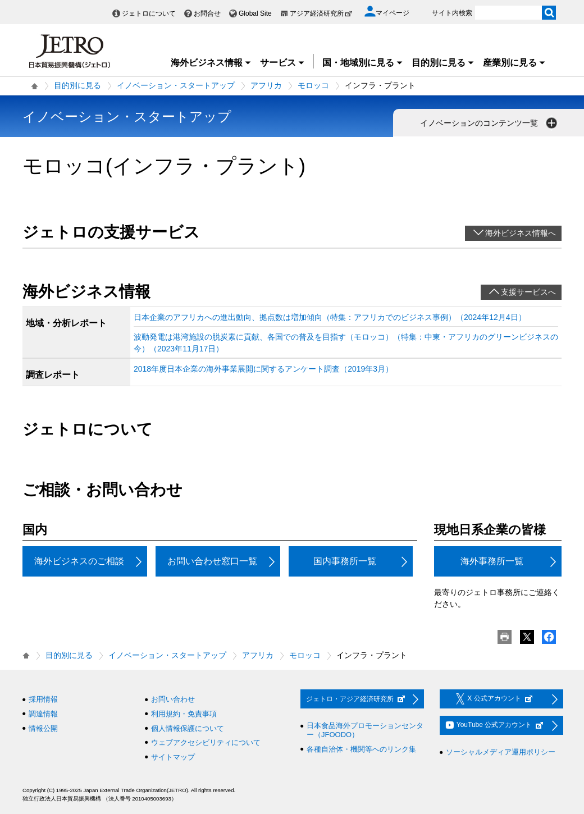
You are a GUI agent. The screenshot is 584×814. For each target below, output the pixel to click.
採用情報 (43, 699)
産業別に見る (514, 62)
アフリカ (266, 85)
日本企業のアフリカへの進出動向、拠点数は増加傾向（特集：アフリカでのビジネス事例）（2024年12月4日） (330, 317)
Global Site (255, 13)
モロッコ (313, 85)
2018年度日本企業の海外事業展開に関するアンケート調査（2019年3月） (263, 368)
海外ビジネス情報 (211, 62)
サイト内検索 (452, 13)
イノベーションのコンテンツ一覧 (489, 122)
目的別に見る (443, 62)
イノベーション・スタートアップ (176, 85)
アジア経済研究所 (321, 13)
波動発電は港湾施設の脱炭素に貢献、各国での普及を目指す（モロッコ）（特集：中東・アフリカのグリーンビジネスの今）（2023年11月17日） (346, 342)
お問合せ (207, 13)
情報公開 (43, 728)
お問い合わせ (173, 699)
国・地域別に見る (362, 62)
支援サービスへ (528, 291)
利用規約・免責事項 (184, 714)
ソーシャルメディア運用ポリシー (500, 752)
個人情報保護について (187, 728)
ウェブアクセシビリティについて (206, 742)
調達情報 (43, 714)
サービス (282, 62)
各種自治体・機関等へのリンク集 (361, 749)
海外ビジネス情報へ (520, 232)
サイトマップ (173, 757)
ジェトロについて (149, 13)
